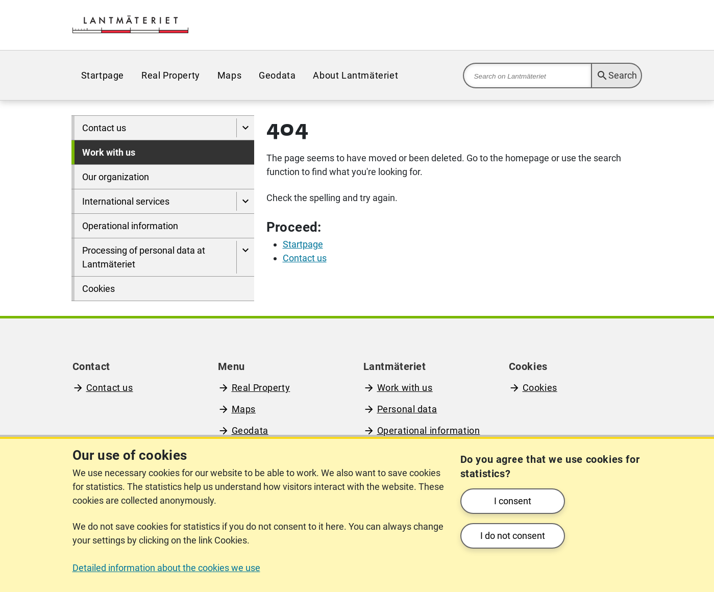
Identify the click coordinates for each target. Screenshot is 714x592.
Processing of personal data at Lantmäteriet (143, 257)
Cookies (98, 288)
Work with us (108, 152)
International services (125, 201)
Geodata (277, 75)
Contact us (104, 127)
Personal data (407, 409)
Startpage (102, 75)
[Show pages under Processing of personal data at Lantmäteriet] (245, 257)
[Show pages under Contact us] (245, 127)
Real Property (170, 75)
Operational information (130, 225)
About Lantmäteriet (355, 75)
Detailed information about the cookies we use (166, 567)
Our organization (115, 176)
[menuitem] (102, 75)
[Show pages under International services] (245, 201)
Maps (229, 75)
